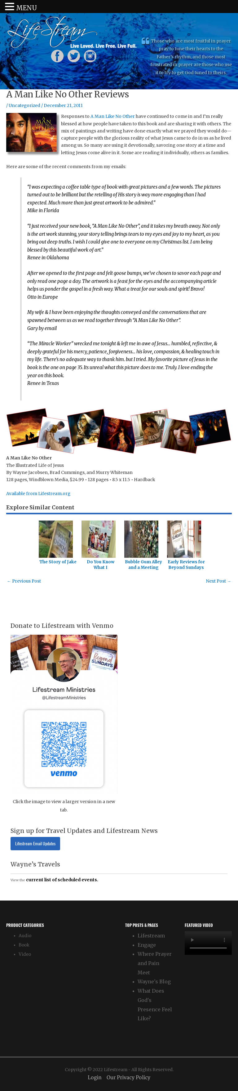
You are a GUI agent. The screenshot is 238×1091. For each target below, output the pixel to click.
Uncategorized (24, 105)
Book (24, 945)
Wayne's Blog (154, 981)
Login (95, 1078)
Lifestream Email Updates (35, 844)
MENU (26, 8)
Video (25, 954)
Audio (25, 935)
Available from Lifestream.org (38, 493)
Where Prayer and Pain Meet (155, 963)
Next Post (218, 581)
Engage (147, 945)
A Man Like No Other (112, 116)
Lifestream (151, 935)
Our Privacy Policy (128, 1078)
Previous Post (24, 581)
